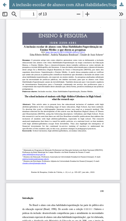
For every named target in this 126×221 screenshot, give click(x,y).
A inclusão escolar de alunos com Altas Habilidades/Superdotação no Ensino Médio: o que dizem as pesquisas (69, 4)
